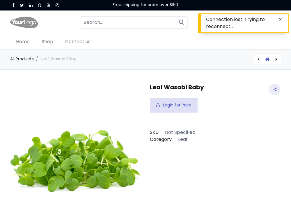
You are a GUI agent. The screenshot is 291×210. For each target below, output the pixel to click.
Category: (161, 139)
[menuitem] (23, 41)
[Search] (181, 22)
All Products (22, 59)
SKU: (154, 132)
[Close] (280, 19)
